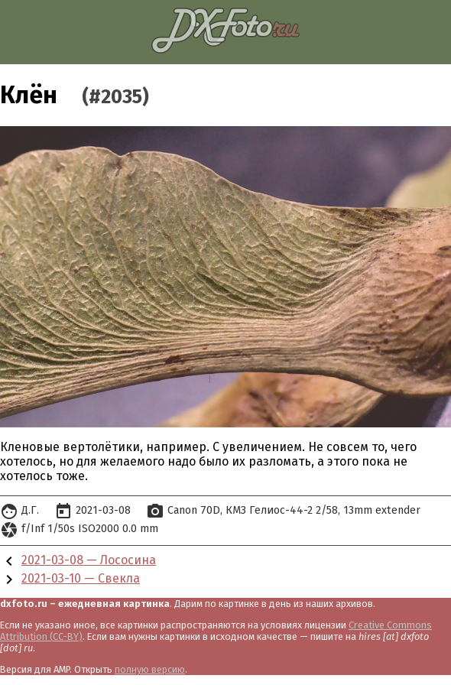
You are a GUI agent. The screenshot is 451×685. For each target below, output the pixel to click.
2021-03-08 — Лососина (88, 560)
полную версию (150, 669)
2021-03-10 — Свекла (80, 578)
